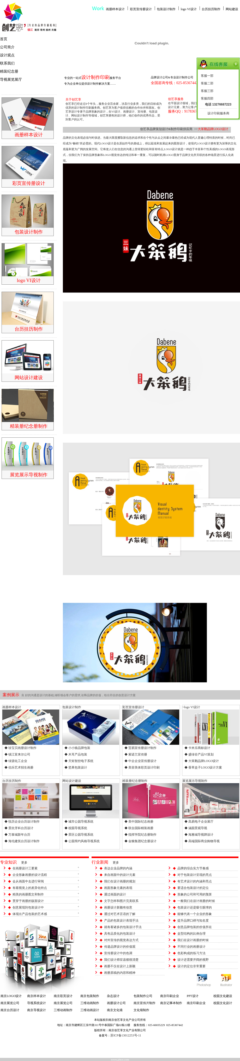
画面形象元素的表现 (118, 888)
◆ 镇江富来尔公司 (17, 754)
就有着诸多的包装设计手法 (123, 927)
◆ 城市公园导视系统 (78, 821)
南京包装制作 (89, 996)
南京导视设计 (36, 1010)
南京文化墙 (115, 1010)
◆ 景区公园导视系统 (78, 834)
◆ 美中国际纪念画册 (138, 821)
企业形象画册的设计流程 (30, 875)
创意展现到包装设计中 (28, 907)
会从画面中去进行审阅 (28, 881)
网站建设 (232, 9)
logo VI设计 (189, 9)
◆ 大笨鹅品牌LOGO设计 (201, 761)
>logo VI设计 (191, 707)
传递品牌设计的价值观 (119, 946)
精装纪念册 (9, 71)
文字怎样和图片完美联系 (121, 901)
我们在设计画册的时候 (193, 940)
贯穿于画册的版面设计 (28, 901)
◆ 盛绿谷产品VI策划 (199, 754)
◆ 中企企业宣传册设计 (140, 761)
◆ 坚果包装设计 (75, 767)
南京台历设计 (10, 1010)
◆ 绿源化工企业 (15, 761)
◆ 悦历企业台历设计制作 (22, 821)
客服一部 (207, 76)
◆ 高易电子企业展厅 (198, 821)
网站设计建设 (71, 781)
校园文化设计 (222, 1003)
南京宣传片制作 (144, 1003)
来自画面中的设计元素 (119, 875)
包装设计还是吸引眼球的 (194, 907)
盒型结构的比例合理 (191, 933)
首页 (3, 39)
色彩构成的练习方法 (191, 953)
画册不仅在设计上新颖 (119, 966)
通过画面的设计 (115, 894)
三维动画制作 (89, 1003)
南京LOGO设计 (11, 996)
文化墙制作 (141, 1010)
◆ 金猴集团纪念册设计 (140, 841)
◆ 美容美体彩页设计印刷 (142, 767)
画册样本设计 (115, 9)
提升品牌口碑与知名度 (193, 920)
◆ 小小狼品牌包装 (77, 748)
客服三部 (207, 91)
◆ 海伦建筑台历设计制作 (22, 841)
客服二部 (207, 83)
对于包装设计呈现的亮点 (194, 875)
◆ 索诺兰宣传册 (135, 754)
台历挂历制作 (211, 9)
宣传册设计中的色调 (118, 953)
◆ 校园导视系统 (75, 828)
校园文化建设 (222, 996)
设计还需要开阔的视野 (193, 960)
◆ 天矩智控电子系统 (78, 761)
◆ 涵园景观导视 (195, 828)
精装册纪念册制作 (134, 781)
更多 (24, 862)
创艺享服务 (176, 99)
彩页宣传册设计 (141, 9)
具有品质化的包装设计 (119, 933)
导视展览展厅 (11, 79)
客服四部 (207, 98)
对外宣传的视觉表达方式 (121, 940)
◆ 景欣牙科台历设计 (18, 828)
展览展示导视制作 (194, 781)
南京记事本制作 (171, 1003)
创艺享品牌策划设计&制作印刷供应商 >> (169, 129)
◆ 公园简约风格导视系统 (82, 841)
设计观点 (7, 55)
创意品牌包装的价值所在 (194, 927)
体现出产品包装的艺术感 (30, 914)
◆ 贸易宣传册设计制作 (140, 748)
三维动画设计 (89, 1010)
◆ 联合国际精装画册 (138, 828)
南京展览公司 (10, 1003)
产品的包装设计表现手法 (121, 920)
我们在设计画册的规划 (119, 881)
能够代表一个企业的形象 (194, 914)
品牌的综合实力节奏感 (193, 868)
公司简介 (7, 47)
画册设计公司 (116, 1003)
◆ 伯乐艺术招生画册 (18, 767)
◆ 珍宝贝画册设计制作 (20, 748)
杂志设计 (113, 996)
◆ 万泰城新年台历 (17, 834)
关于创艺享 (73, 99)
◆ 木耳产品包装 (75, 754)
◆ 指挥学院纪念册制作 (140, 834)
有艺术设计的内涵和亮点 (194, 881)
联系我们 (7, 63)
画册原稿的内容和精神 (119, 973)
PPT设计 (193, 996)
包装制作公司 (143, 996)
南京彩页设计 (63, 996)
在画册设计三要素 (25, 868)
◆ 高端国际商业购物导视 (202, 841)
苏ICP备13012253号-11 (125, 1035)
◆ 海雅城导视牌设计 (198, 834)
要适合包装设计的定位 (193, 888)
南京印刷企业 (169, 996)
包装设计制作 (166, 9)
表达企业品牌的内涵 (118, 868)
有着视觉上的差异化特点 (30, 888)
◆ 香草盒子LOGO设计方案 (203, 767)
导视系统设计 (36, 1003)
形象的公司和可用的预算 (194, 894)
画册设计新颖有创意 (118, 907)
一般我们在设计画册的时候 (196, 901)
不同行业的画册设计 (191, 946)
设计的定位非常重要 (191, 966)
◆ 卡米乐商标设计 (197, 748)
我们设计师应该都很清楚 (121, 960)
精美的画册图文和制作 (28, 894)
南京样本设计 (36, 996)
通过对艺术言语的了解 (119, 914)
